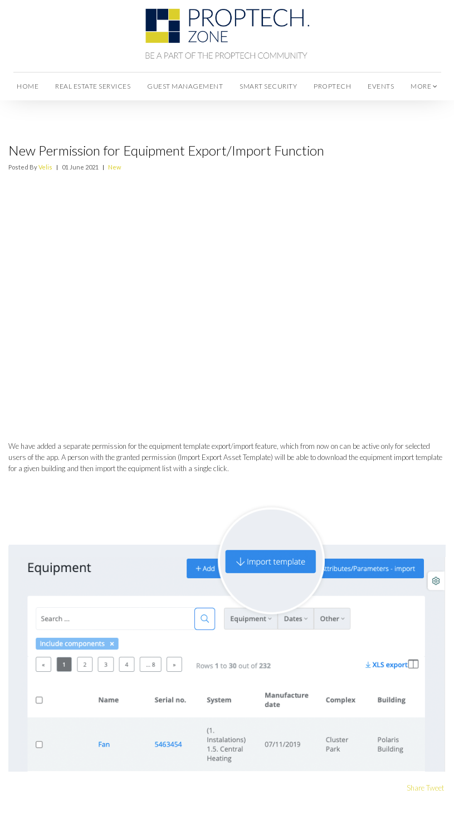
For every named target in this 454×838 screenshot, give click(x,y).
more (424, 86)
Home (27, 86)
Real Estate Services (92, 86)
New (114, 167)
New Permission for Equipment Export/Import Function (166, 150)
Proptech (332, 86)
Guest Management (185, 86)
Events (381, 86)
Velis (45, 167)
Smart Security (268, 86)
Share (415, 787)
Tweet (435, 787)
